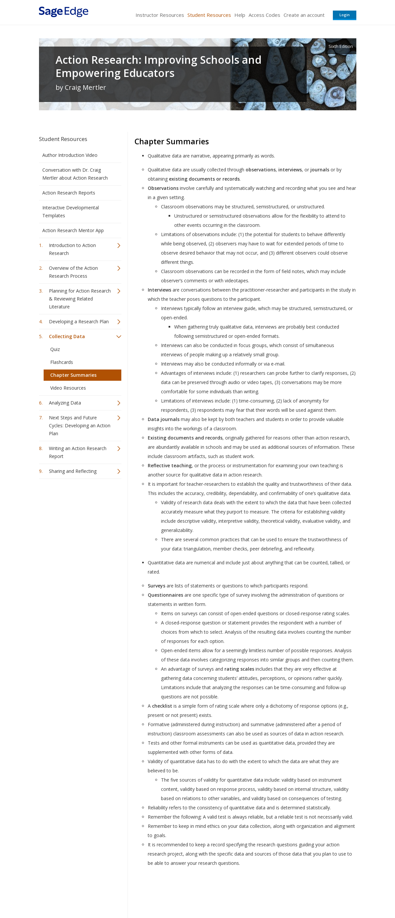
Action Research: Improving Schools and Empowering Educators (158, 66)
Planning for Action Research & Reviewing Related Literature (80, 299)
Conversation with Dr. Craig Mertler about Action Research (75, 174)
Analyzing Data (65, 403)
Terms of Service (235, 893)
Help (239, 15)
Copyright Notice (276, 893)
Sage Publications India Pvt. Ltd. (135, 893)
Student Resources (209, 15)
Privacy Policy (312, 893)
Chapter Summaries (73, 375)
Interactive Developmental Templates (70, 211)
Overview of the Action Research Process (73, 272)
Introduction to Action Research (72, 249)
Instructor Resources (160, 15)
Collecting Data (67, 336)
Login (344, 14)
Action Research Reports (68, 193)
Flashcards (61, 362)
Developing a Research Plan (79, 321)
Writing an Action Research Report (77, 452)
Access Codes (264, 15)
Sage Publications (76, 893)
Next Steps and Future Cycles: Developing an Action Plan (79, 425)
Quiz (55, 349)
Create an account (304, 15)
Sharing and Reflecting (73, 471)
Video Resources (68, 388)
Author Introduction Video (70, 155)
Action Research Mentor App (73, 230)
